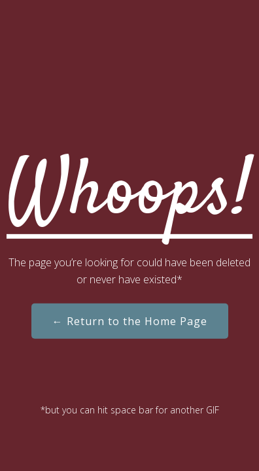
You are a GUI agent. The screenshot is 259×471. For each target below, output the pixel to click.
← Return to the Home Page (129, 321)
